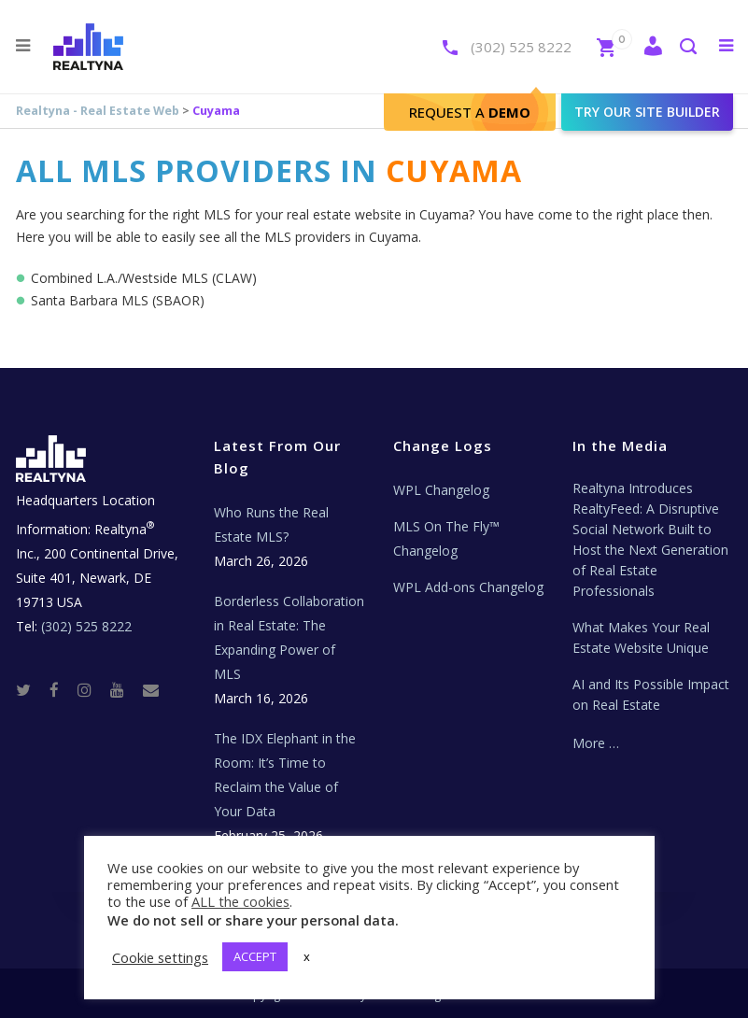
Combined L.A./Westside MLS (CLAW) (144, 278)
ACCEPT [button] (254, 956)
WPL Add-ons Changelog (468, 587)
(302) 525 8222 (521, 46)
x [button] (306, 956)
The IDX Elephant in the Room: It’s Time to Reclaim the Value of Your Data (285, 774)
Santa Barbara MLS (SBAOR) (118, 300)
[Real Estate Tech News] (151, 689)
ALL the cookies (240, 901)
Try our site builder (647, 111)
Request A (469, 112)
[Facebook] (61, 689)
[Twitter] (31, 689)
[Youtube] (124, 689)
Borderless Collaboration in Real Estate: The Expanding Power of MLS (289, 637)
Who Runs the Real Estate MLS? (271, 524)
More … (595, 743)
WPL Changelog (441, 490)
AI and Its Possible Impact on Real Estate (650, 694)
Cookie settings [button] (160, 957)
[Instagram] (92, 689)
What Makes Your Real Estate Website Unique (641, 637)
